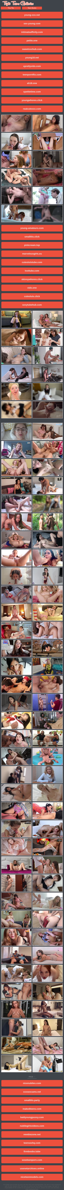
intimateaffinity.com (32, 32)
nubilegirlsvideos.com (32, 1126)
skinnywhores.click (31, 279)
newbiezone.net (32, 1134)
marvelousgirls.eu (32, 253)
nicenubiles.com (32, 1083)
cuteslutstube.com (32, 262)
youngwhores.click (32, 100)
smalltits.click (32, 236)
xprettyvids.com (32, 66)
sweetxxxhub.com (32, 49)
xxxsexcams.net (32, 1092)
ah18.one (32, 83)
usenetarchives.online (32, 1168)
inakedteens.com (32, 1109)
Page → (32, 1077)
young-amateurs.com (32, 228)
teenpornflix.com (32, 74)
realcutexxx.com (32, 109)
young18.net (32, 57)
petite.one (32, 40)
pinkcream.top (32, 245)
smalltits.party (32, 1100)
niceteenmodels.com (32, 1177)
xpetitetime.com (32, 91)
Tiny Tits (11, 8)
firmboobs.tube (32, 1151)
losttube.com (32, 270)
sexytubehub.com (32, 305)
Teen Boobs (32, 8)
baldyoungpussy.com (32, 1117)
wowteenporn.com (32, 1160)
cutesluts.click (32, 296)
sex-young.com (32, 23)
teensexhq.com (32, 1143)
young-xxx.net (32, 15)
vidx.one (32, 288)
